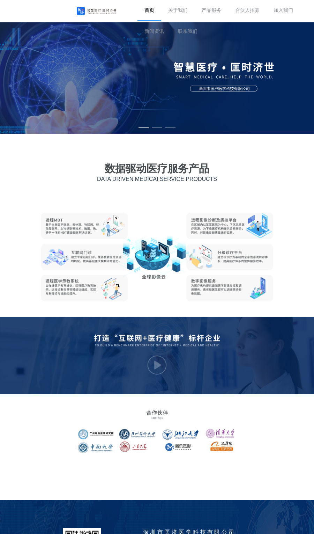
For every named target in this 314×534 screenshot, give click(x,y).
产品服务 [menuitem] (211, 10)
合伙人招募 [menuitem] (247, 10)
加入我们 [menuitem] (283, 10)
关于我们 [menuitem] (178, 10)
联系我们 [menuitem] (187, 31)
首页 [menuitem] (149, 10)
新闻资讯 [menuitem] (154, 31)
